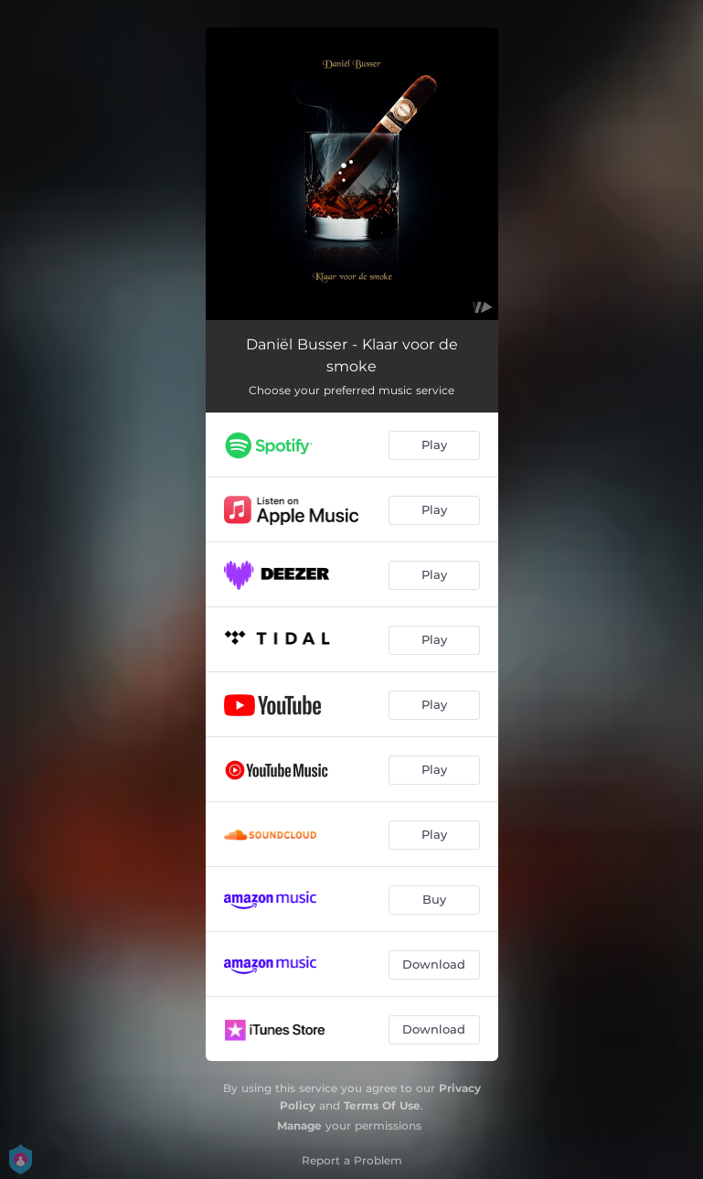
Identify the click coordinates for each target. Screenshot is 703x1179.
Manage (299, 1125)
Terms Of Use (382, 1105)
